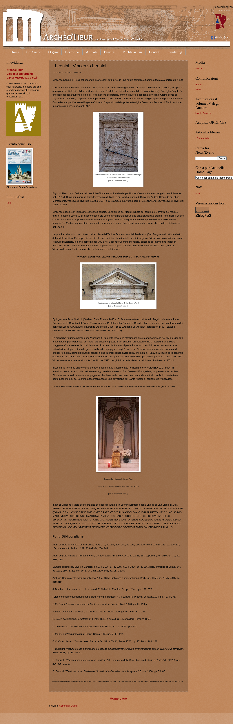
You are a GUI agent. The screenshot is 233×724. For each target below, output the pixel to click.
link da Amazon (203, 113)
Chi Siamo (33, 52)
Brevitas (110, 52)
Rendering (175, 52)
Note (8, 202)
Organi (53, 52)
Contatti (154, 52)
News (198, 89)
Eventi (198, 84)
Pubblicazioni (132, 52)
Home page (118, 698)
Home (15, 52)
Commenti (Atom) (68, 705)
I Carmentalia (202, 138)
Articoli (91, 52)
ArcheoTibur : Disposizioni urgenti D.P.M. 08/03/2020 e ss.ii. (22, 73)
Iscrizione (72, 52)
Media (198, 68)
